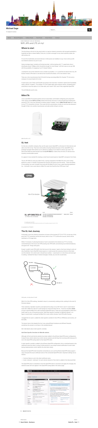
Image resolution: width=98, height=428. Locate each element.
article (73, 308)
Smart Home (48, 38)
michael (37, 41)
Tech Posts (39, 38)
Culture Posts (29, 38)
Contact (57, 38)
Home (9, 38)
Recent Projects (18, 38)
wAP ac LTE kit (36, 100)
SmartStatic (27, 411)
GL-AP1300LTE (49, 151)
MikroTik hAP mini (65, 102)
